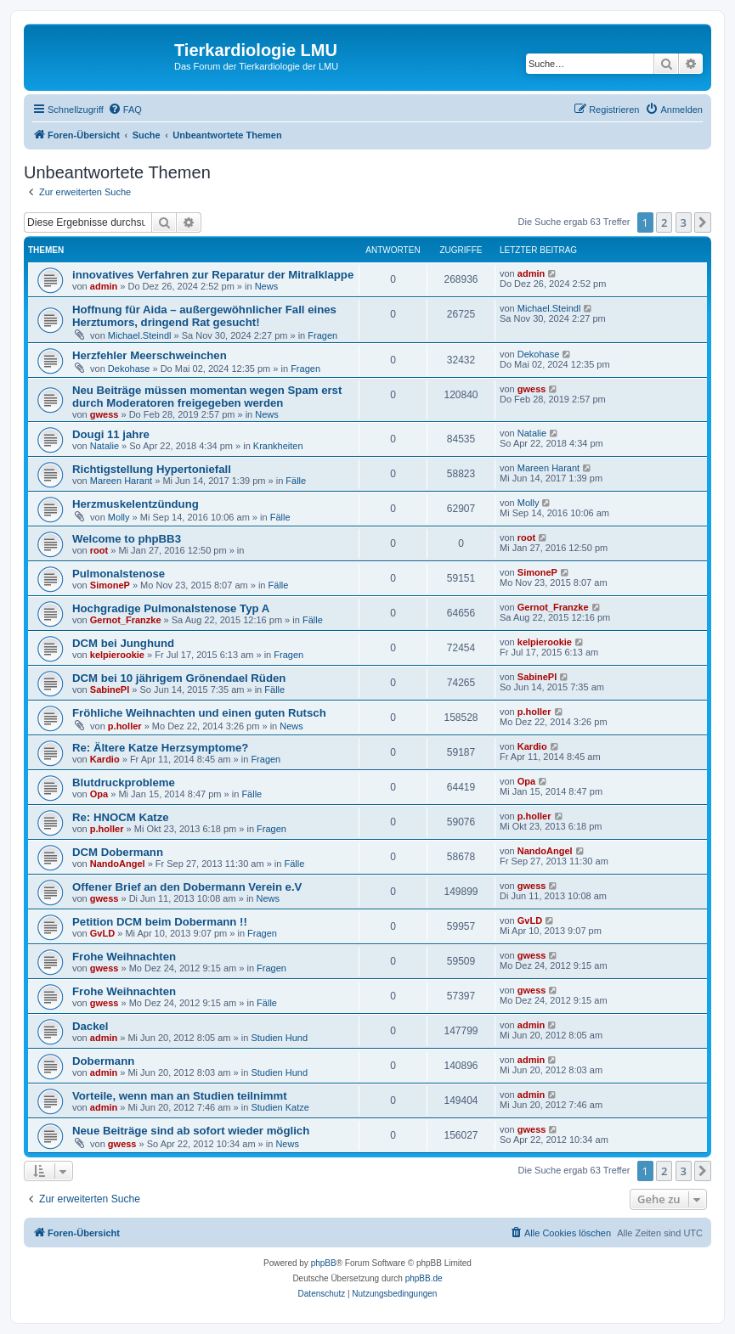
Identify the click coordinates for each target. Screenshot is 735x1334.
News (267, 286)
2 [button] (664, 222)
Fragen (322, 335)
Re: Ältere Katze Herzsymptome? (160, 747)
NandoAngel (117, 863)
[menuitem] (125, 109)
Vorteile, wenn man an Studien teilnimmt (179, 1095)
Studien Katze (280, 1107)
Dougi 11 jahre (111, 434)
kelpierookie (117, 655)
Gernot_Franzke (125, 620)
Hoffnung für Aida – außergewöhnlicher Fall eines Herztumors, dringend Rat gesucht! (204, 316)
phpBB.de (424, 1278)
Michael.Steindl (140, 335)
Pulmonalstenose (118, 573)
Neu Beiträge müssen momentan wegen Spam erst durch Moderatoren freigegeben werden (207, 396)
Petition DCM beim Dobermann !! (159, 921)
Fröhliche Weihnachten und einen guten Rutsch (199, 712)
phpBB (323, 1263)
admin (103, 286)
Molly (119, 517)
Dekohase (129, 368)
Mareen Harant (121, 481)
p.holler (125, 726)
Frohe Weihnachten (124, 956)
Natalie (104, 446)
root (99, 550)
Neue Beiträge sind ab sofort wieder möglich (190, 1130)
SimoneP (110, 585)
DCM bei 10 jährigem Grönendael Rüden (179, 678)
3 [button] (684, 222)
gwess (104, 414)
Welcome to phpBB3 (126, 538)
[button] (702, 222)
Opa (99, 794)
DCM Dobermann (117, 852)
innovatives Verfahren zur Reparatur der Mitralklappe (212, 274)
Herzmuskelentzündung (135, 504)
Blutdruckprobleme (123, 782)
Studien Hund (279, 1038)
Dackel (90, 1026)
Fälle (296, 481)
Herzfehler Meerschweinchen (149, 355)
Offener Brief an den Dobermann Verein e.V (187, 887)
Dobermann (103, 1061)
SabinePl (109, 689)
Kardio (105, 759)
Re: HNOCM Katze (120, 817)
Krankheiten (278, 446)
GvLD (102, 933)
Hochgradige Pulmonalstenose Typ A (170, 608)
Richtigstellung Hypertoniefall (151, 469)
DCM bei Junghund (123, 643)
